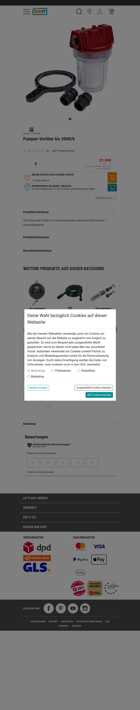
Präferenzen (63, 370)
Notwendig (38, 370)
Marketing (37, 376)
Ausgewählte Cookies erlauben (93, 387)
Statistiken (88, 370)
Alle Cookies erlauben (99, 394)
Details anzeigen (38, 387)
